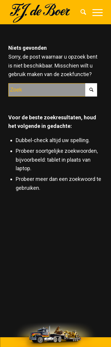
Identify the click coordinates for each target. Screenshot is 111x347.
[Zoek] (80, 12)
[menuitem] (80, 12)
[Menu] (94, 12)
